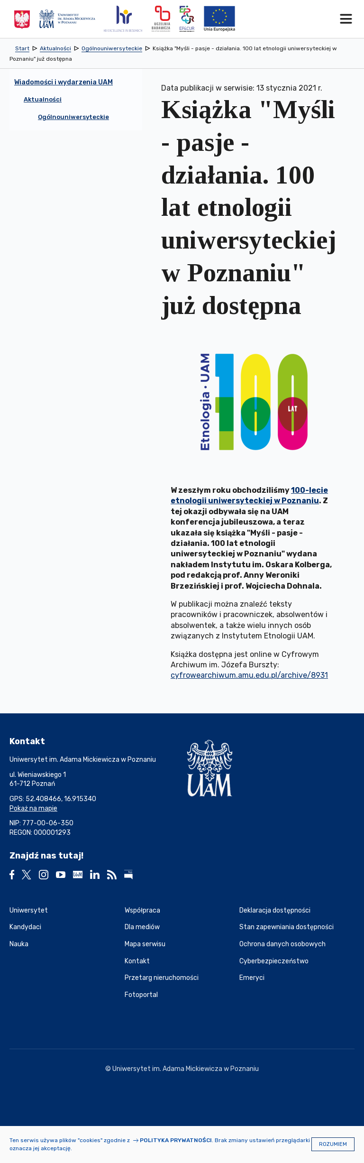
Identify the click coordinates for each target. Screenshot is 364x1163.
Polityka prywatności (176, 1140)
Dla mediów (142, 927)
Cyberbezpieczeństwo (274, 961)
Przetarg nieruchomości (162, 978)
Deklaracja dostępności (274, 910)
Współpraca (142, 910)
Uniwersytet (28, 910)
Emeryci (251, 978)
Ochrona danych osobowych (282, 944)
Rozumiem (333, 1144)
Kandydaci (25, 927)
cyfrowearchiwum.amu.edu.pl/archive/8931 (249, 675)
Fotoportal (141, 995)
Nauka (18, 944)
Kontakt (137, 961)
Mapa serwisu (145, 944)
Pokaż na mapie (33, 808)
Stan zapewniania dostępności (286, 927)
